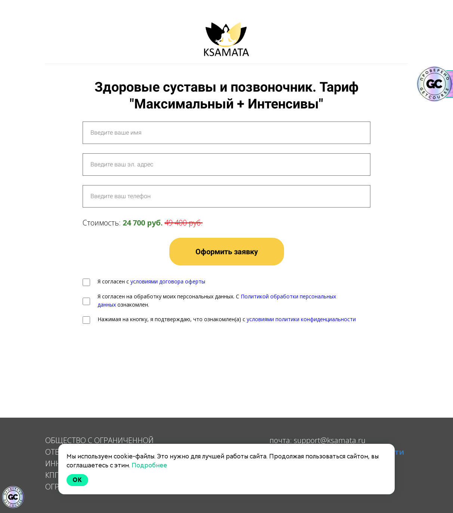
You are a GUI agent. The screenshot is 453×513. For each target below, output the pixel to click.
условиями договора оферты (167, 281)
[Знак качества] (13, 497)
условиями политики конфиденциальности (301, 319)
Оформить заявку (226, 251)
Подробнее (149, 465)
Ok (77, 480)
